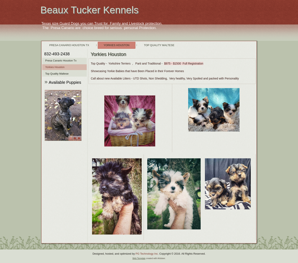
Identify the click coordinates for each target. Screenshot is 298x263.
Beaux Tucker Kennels (89, 10)
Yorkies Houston (116, 45)
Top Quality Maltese (159, 45)
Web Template (139, 258)
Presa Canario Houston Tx (69, 45)
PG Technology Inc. (147, 253)
